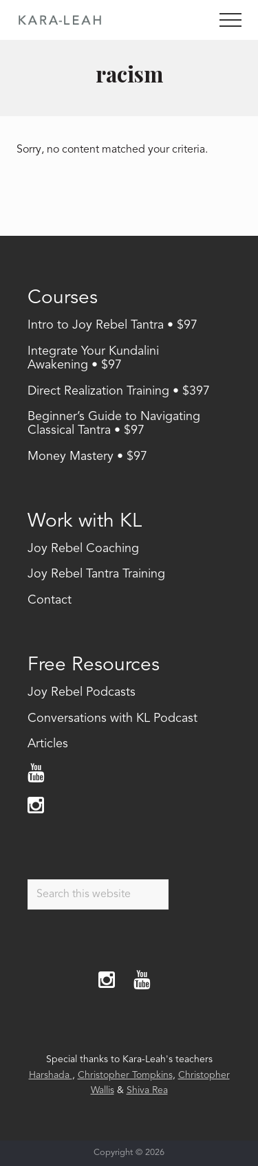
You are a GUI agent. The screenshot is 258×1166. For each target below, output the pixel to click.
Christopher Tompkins (125, 1075)
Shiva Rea (147, 1090)
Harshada (50, 1075)
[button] (230, 20)
